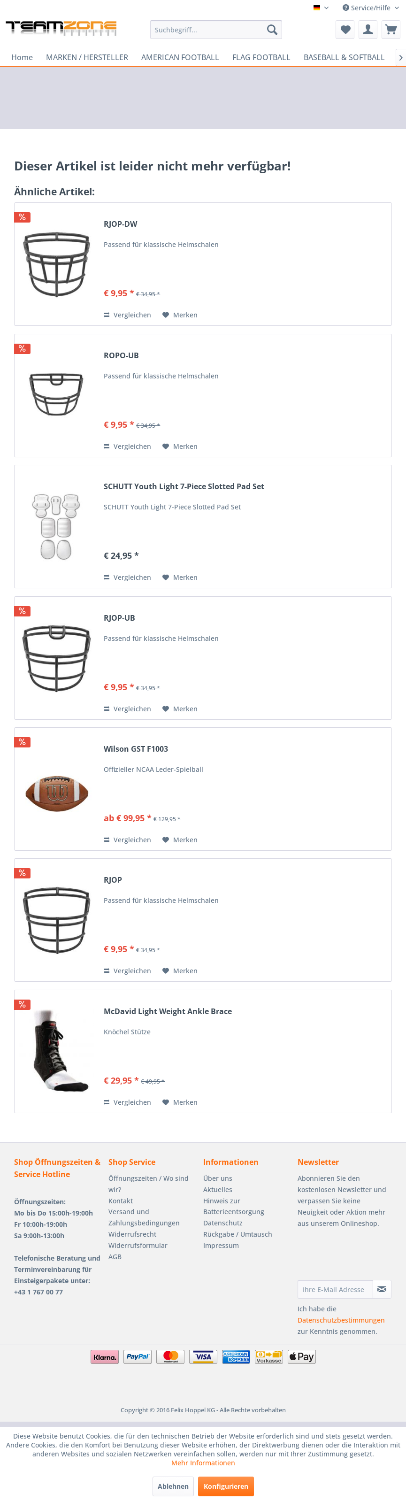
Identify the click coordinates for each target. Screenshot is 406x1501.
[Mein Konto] (368, 29)
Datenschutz (223, 1222)
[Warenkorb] (391, 29)
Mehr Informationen (203, 1462)
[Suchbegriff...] (216, 29)
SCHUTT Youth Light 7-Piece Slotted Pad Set (184, 487)
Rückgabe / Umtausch (237, 1234)
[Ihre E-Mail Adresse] (335, 1289)
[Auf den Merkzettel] (180, 315)
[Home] (22, 57)
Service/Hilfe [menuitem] (367, 7)
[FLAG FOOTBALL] (261, 57)
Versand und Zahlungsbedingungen (144, 1217)
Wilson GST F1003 (136, 749)
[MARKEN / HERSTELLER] (87, 57)
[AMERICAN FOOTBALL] (180, 57)
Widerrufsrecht (132, 1234)
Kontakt (120, 1200)
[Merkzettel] (345, 29)
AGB (115, 1256)
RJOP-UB (119, 618)
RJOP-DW (120, 224)
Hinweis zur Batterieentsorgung (233, 1206)
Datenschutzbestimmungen (341, 1320)
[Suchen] (272, 29)
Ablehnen (173, 1486)
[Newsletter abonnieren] (382, 1289)
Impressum (221, 1245)
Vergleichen (127, 314)
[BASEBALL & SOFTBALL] (344, 57)
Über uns (217, 1178)
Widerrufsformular (138, 1245)
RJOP (113, 880)
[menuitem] (216, 29)
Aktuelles (217, 1189)
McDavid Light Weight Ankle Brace (168, 1011)
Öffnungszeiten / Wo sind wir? (148, 1184)
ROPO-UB (121, 356)
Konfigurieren (226, 1486)
